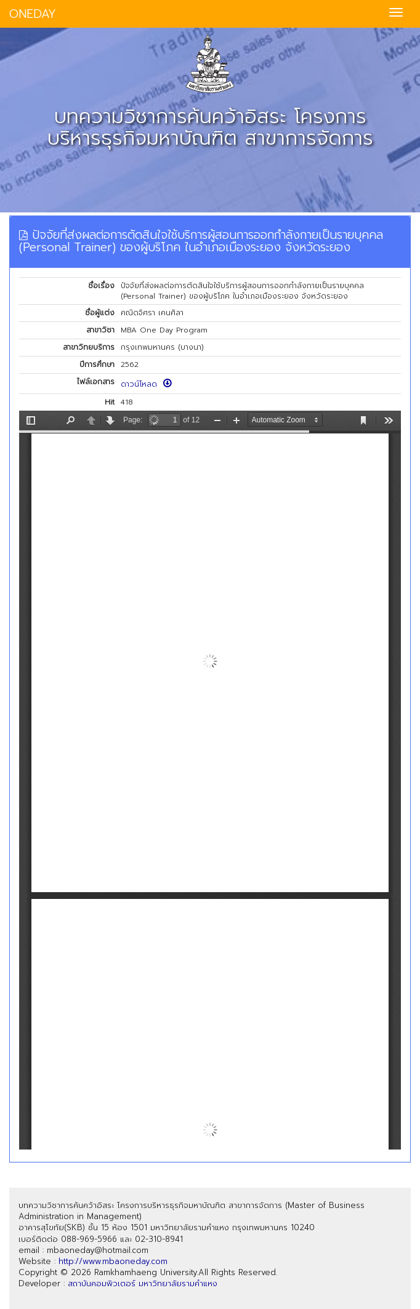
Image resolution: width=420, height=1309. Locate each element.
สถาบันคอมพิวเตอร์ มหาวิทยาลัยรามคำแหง (142, 1283)
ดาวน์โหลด (146, 384)
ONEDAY (32, 14)
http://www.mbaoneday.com (113, 1261)
